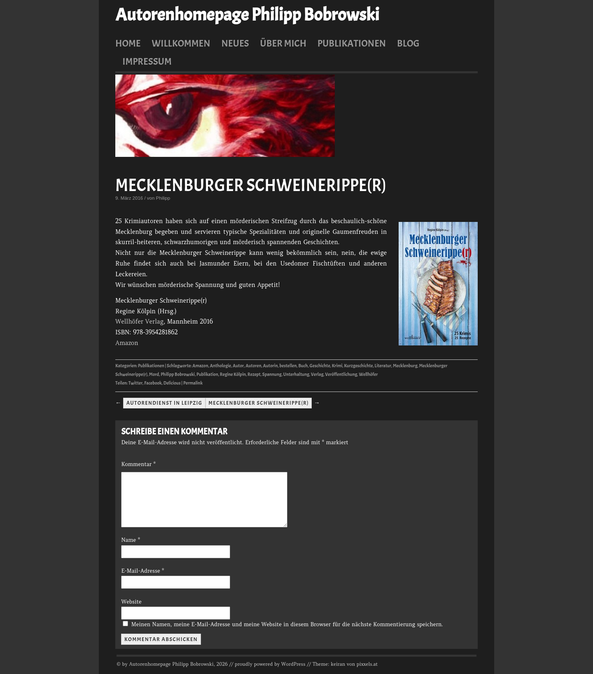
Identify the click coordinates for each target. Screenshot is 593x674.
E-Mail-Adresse (142, 570)
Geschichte (320, 366)
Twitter (135, 383)
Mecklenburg (405, 366)
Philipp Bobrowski (178, 374)
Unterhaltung (296, 374)
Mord (154, 374)
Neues (235, 43)
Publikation (207, 374)
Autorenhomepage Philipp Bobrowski (247, 15)
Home (128, 43)
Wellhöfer (368, 374)
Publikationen (352, 43)
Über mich (283, 43)
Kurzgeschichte (358, 366)
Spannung (272, 374)
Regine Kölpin (233, 374)
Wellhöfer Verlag (139, 321)
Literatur (383, 366)
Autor (238, 366)
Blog (408, 43)
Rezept (254, 374)
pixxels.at (367, 664)
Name (130, 539)
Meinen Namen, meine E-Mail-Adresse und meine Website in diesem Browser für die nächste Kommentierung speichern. (287, 624)
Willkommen (181, 43)
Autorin (270, 366)
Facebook (152, 383)
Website (131, 601)
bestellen (288, 366)
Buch (303, 366)
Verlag (317, 374)
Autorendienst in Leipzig (164, 403)
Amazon (126, 343)
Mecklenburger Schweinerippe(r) (250, 185)
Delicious (172, 383)
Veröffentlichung (341, 374)
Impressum (147, 61)
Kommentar (138, 464)
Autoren (253, 366)
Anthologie (220, 366)
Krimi (337, 366)
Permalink (193, 383)
